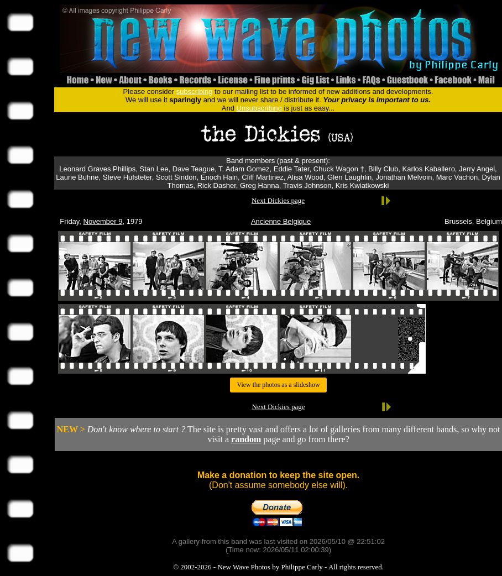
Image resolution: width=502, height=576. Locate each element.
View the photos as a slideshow (278, 385)
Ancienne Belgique (281, 221)
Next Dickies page (278, 200)
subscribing (194, 91)
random (246, 439)
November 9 (103, 221)
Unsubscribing (259, 108)
